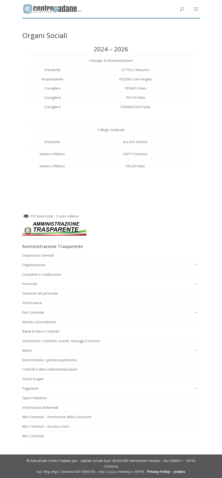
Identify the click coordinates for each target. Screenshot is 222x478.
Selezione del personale (40, 293)
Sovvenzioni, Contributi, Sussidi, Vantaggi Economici (61, 341)
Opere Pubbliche (34, 398)
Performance (32, 303)
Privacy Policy (158, 471)
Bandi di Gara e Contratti (41, 331)
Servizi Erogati (32, 379)
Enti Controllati (33, 312)
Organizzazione (34, 265)
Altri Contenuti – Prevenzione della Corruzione (57, 417)
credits (179, 471)
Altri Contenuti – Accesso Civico (46, 426)
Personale (29, 284)
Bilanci (27, 350)
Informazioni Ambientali (40, 407)
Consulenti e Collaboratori (41, 274)
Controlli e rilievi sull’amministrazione (50, 369)
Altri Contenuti (33, 436)
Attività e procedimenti (39, 322)
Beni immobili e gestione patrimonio (49, 360)
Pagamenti (30, 388)
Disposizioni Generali (38, 255)
